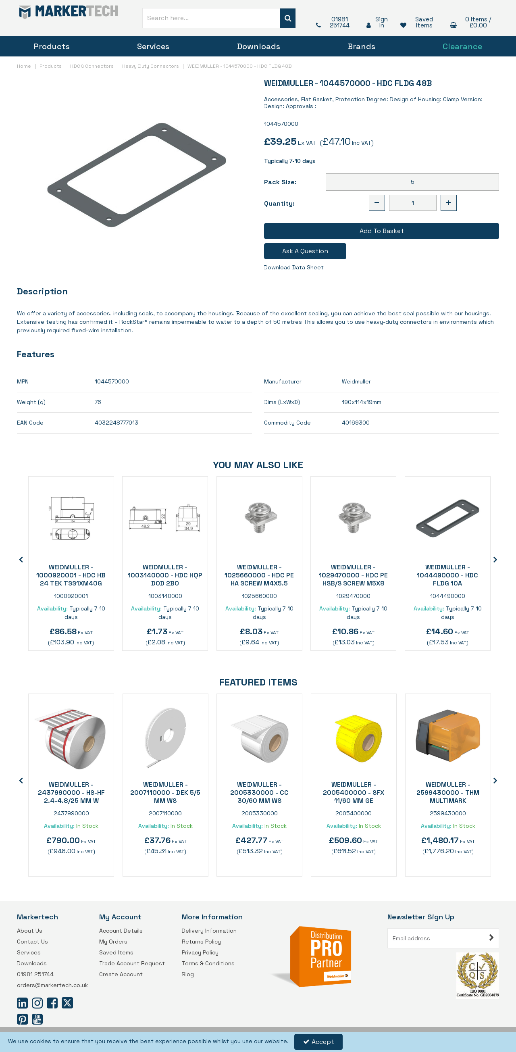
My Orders (113, 941)
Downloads (258, 46)
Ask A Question (305, 251)
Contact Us (32, 941)
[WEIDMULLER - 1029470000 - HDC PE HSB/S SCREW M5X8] (353, 518)
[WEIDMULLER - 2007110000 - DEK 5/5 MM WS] (165, 735)
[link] (22, 1003)
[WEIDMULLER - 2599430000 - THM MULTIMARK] (448, 735)
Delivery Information (209, 930)
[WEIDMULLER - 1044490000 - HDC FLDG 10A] (447, 518)
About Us (29, 930)
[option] (71, 563)
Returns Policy (201, 941)
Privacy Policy (200, 952)
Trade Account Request (132, 963)
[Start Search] (288, 18)
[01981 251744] (333, 22)
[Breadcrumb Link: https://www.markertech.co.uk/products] (51, 65)
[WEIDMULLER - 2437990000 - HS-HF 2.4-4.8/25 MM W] (71, 735)
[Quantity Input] (413, 203)
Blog (188, 974)
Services (153, 46)
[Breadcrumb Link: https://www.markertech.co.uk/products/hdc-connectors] (92, 65)
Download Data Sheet (294, 267)
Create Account (121, 974)
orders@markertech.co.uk (52, 985)
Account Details (121, 930)
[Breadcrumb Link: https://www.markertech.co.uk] (24, 65)
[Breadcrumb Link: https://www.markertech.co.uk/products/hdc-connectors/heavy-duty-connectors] (150, 65)
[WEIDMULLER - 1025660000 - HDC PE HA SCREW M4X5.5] (259, 518)
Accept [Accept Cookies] (318, 1041)
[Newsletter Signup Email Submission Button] (492, 938)
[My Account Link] (375, 22)
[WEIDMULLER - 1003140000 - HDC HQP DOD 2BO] (165, 518)
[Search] (211, 18)
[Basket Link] (471, 22)
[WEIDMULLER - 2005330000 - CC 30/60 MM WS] (259, 735)
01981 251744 (35, 974)
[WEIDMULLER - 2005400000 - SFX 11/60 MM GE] (353, 735)
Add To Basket (382, 231)
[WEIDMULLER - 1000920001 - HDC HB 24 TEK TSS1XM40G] (71, 518)
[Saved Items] (417, 22)
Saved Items (116, 952)
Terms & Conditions (208, 963)
